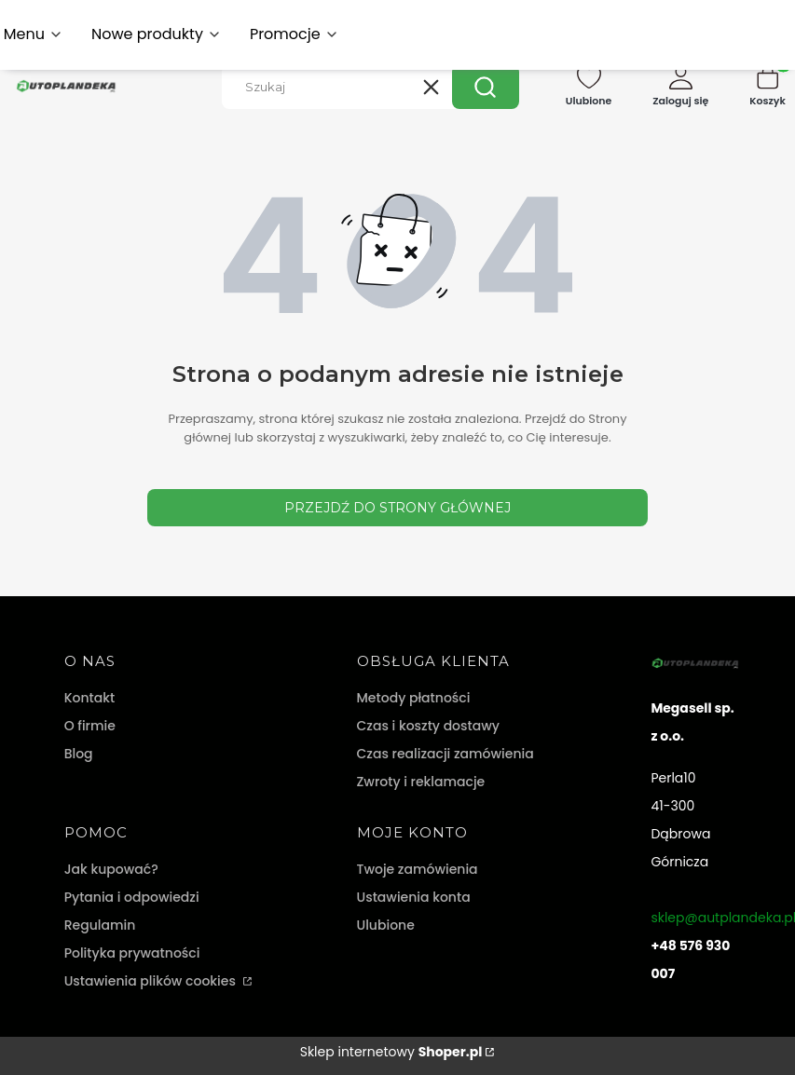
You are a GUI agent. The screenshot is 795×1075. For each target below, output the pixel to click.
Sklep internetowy (391, 1051)
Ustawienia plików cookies (152, 981)
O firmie (90, 725)
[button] (485, 86)
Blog (78, 753)
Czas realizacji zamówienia (445, 753)
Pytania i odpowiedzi (131, 897)
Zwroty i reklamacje (421, 781)
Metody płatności (414, 697)
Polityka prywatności (132, 953)
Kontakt (90, 697)
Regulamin (100, 925)
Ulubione (386, 925)
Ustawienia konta (414, 897)
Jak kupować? (111, 869)
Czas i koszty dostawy (428, 725)
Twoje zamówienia (417, 869)
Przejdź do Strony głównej (397, 507)
